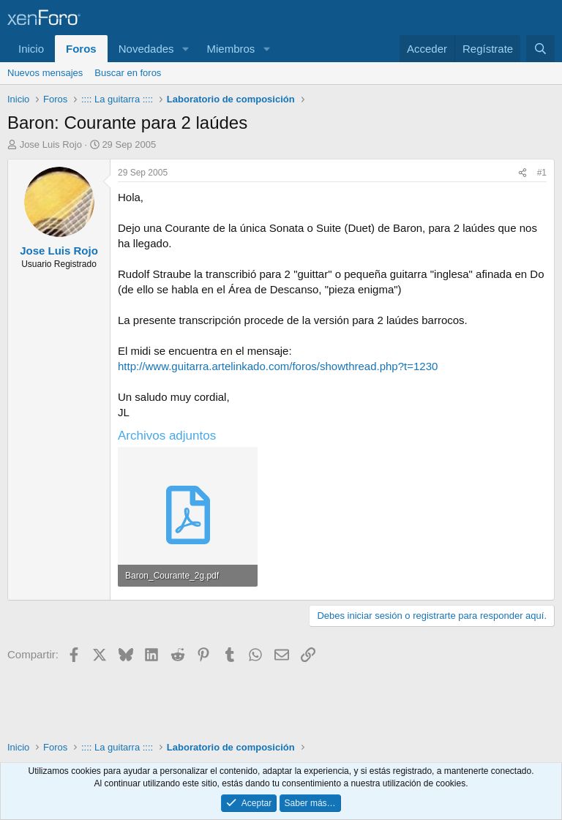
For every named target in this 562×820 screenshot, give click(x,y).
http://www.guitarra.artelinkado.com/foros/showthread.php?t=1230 (278, 366)
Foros (81, 48)
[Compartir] (522, 173)
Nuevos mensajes (45, 72)
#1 (542, 173)
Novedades (146, 48)
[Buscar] (540, 48)
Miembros (230, 48)
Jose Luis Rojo (51, 144)
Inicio (31, 48)
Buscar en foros (127, 72)
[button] (185, 48)
